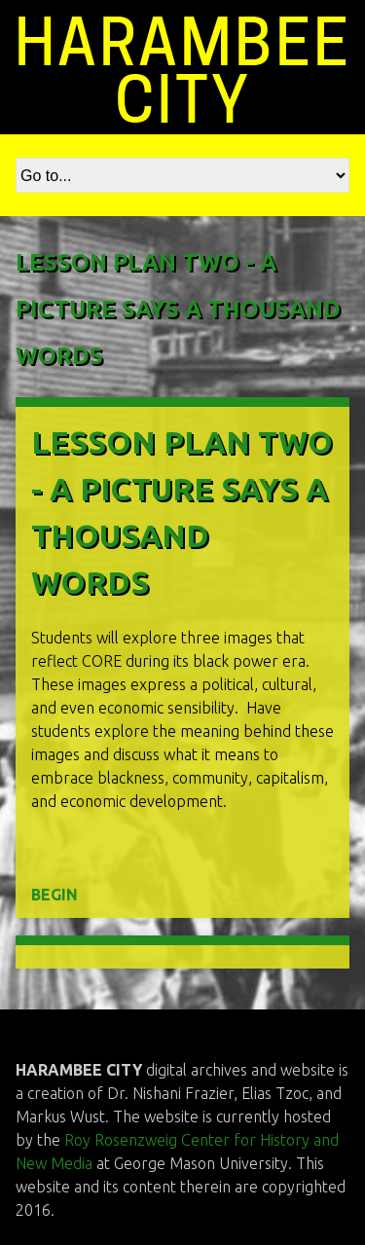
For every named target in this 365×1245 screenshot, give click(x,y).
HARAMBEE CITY (183, 71)
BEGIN (54, 894)
